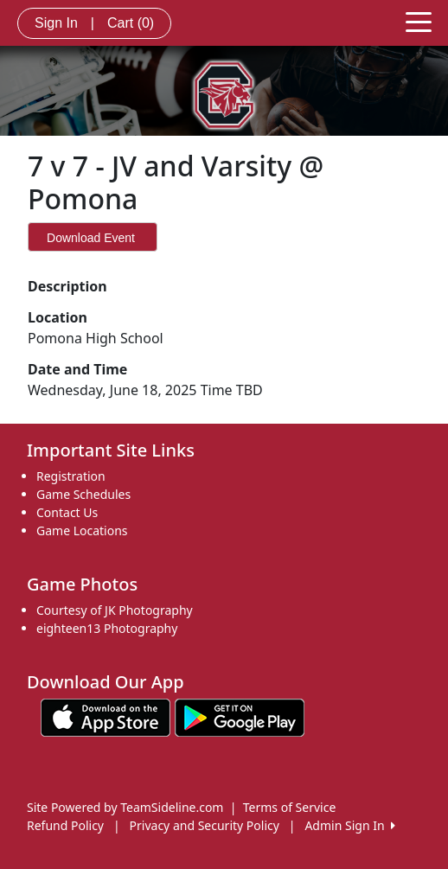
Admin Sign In (349, 825)
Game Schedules (83, 494)
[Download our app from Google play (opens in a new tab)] (239, 716)
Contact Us (67, 512)
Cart (130, 23)
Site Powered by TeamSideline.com (125, 807)
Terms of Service (289, 807)
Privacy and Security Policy (204, 825)
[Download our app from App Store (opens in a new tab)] (105, 716)
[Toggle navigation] (418, 21)
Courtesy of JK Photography (114, 610)
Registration (71, 476)
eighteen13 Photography (106, 628)
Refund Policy (65, 825)
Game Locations (82, 530)
